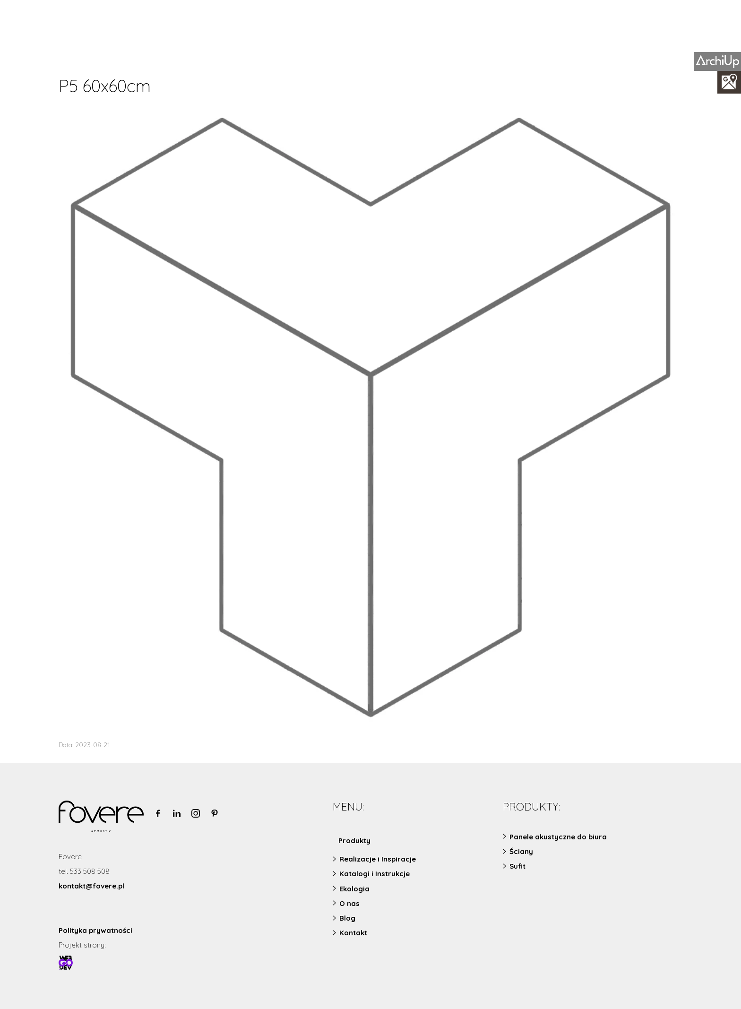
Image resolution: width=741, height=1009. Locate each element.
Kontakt (353, 932)
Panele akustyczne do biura (558, 836)
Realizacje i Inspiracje (377, 858)
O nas (349, 903)
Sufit (517, 866)
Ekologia (354, 888)
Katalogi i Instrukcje (374, 873)
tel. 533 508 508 (84, 871)
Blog (347, 918)
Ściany (521, 851)
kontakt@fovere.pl (91, 885)
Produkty (354, 840)
